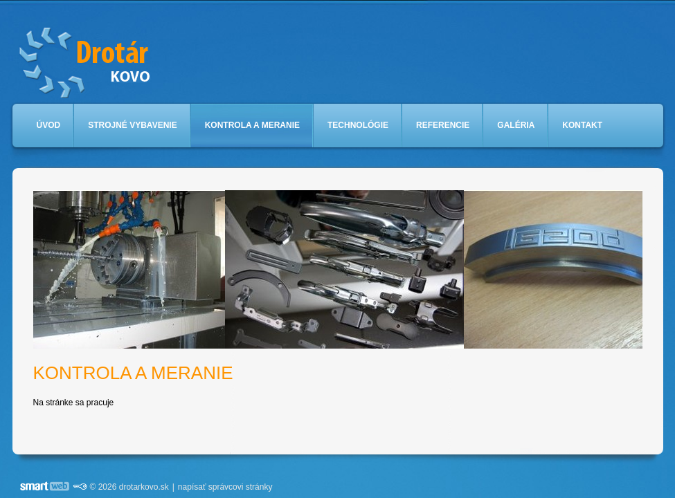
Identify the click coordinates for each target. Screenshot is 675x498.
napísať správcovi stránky (225, 487)
